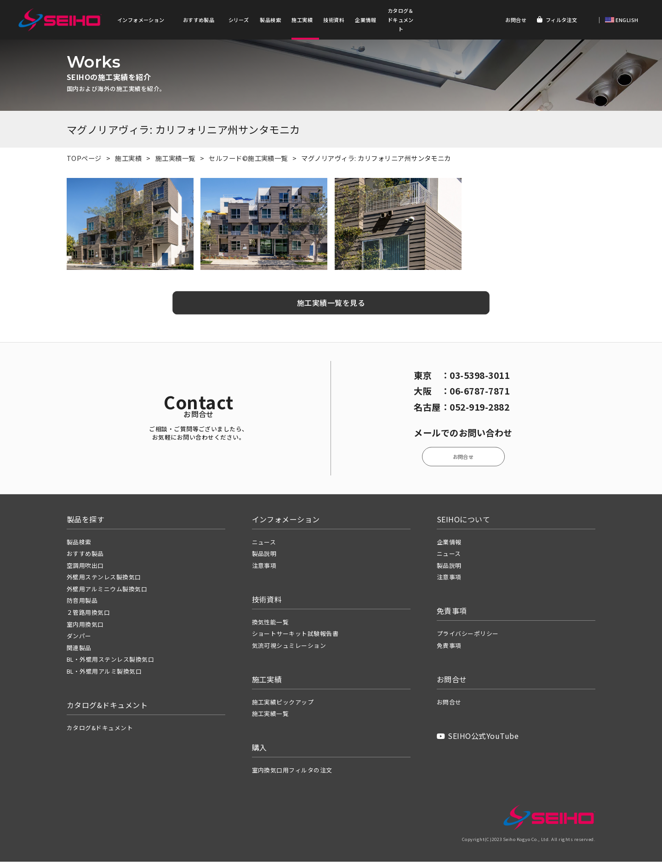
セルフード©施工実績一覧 (248, 160)
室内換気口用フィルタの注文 (292, 772)
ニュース (264, 544)
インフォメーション (141, 19)
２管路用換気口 (88, 614)
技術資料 (333, 19)
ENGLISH (626, 19)
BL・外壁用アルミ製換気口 (104, 673)
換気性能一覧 (270, 624)
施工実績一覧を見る (331, 304)
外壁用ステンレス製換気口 (104, 579)
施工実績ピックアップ (283, 704)
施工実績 (302, 19)
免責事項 (449, 647)
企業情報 (365, 19)
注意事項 (264, 567)
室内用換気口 (85, 626)
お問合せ (515, 19)
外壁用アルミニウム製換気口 (107, 591)
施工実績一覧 (175, 160)
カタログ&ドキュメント (100, 730)
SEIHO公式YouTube (478, 738)
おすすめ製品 (199, 19)
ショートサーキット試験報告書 (295, 635)
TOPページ (84, 160)
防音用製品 (82, 603)
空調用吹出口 (85, 567)
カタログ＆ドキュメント (401, 20)
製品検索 (270, 19)
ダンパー (79, 638)
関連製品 (79, 650)
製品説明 (264, 555)
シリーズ (238, 19)
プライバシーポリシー (468, 635)
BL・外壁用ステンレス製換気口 (110, 661)
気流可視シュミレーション (289, 647)
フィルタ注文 (557, 19)
